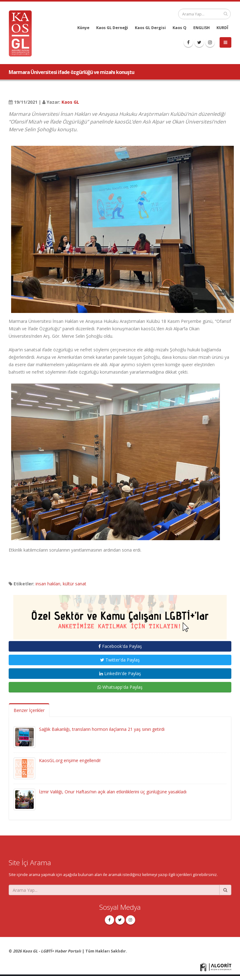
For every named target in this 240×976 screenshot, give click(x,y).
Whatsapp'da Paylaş (120, 687)
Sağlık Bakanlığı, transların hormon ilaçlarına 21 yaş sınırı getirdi (102, 729)
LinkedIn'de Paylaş (120, 673)
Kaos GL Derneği (112, 27)
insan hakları (48, 584)
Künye (83, 27)
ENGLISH (201, 27)
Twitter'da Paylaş (120, 660)
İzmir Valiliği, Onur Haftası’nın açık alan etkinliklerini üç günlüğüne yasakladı (112, 792)
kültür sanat (74, 584)
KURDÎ (222, 27)
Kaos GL (70, 102)
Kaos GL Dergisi (150, 27)
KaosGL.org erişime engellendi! (70, 760)
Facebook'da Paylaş (120, 646)
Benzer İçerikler (29, 710)
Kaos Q (179, 27)
